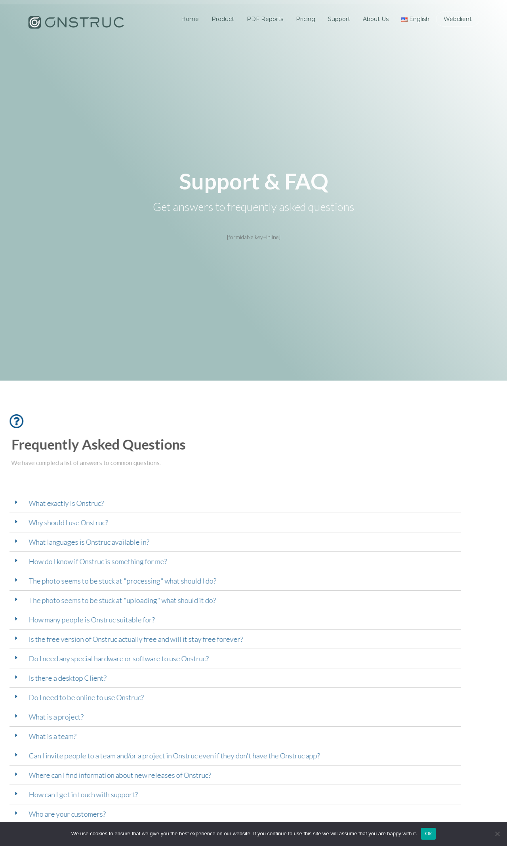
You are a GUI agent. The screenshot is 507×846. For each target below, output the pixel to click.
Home (190, 19)
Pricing (305, 19)
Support (339, 19)
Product (223, 19)
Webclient (458, 19)
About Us (376, 19)
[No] (497, 834)
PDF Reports (265, 19)
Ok (428, 833)
